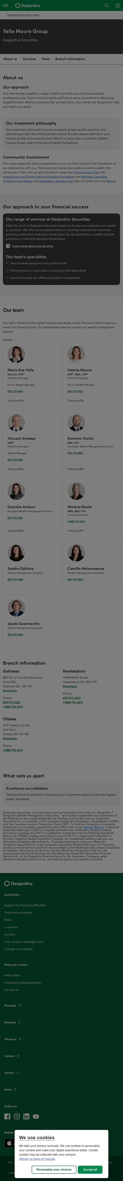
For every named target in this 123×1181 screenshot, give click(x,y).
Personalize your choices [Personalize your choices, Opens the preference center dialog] (54, 1169)
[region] (61, 1154)
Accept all (90, 1169)
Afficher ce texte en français (37, 1159)
